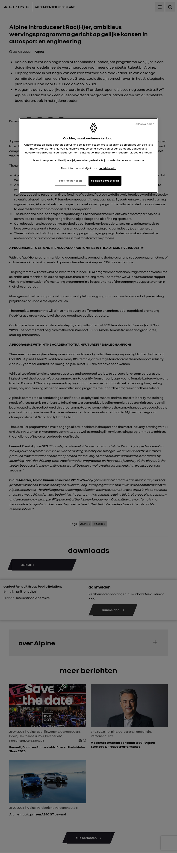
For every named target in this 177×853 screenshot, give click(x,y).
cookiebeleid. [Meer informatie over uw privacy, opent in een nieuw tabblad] (107, 168)
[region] (88, 155)
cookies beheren (70, 180)
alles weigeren (145, 124)
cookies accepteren (105, 180)
